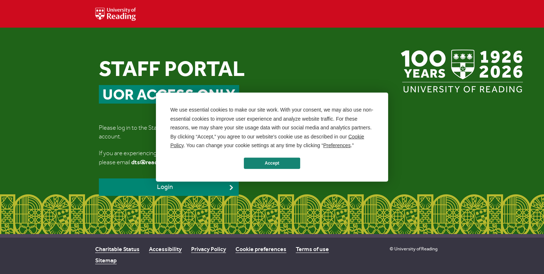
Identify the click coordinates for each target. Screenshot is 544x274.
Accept (272, 163)
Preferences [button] (336, 145)
